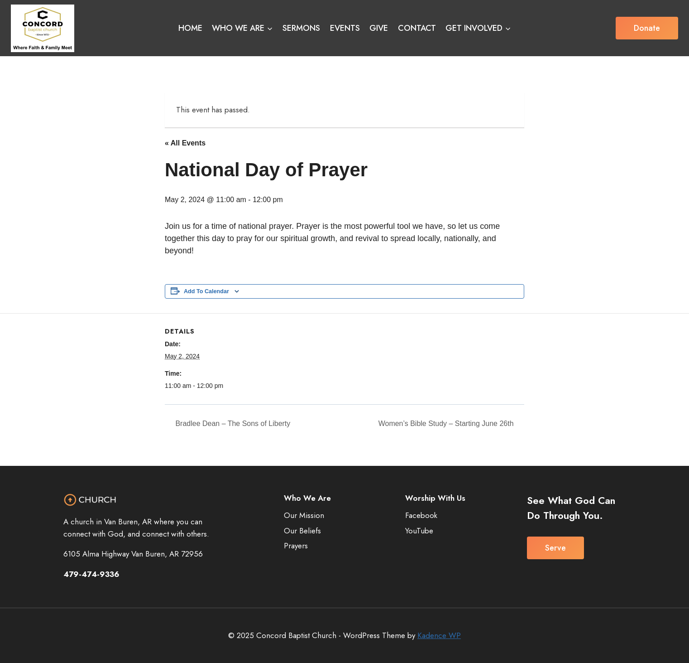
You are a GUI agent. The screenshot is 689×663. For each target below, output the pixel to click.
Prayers (296, 545)
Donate (647, 28)
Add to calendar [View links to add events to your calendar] (206, 291)
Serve (555, 548)
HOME (190, 28)
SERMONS (301, 28)
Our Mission (304, 515)
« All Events (185, 143)
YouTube (419, 530)
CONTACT (417, 28)
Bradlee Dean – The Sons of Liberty (232, 423)
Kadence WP (439, 635)
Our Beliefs (302, 530)
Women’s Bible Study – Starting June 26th (447, 423)
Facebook (421, 515)
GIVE (378, 28)
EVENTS (345, 28)
